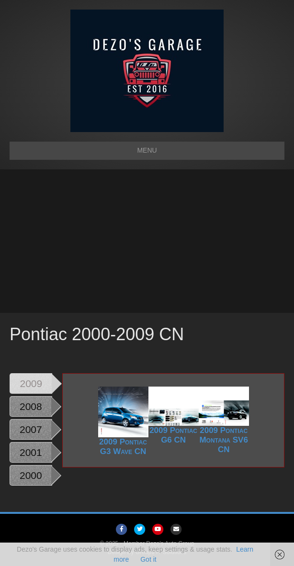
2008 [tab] (31, 406)
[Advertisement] (147, 241)
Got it (148, 559)
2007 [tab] (31, 429)
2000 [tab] (31, 475)
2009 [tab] (31, 383)
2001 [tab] (31, 452)
